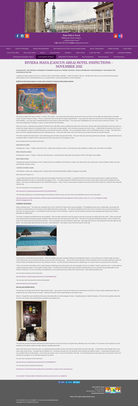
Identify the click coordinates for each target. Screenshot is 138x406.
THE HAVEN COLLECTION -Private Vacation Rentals (69, 48)
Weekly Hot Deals (113, 48)
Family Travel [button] (109, 52)
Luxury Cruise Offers (13, 52)
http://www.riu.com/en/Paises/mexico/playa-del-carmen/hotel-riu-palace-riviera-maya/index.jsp (44, 369)
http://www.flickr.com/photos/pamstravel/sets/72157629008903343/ (36, 191)
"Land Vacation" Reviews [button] (45, 57)
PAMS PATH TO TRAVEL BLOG (68, 57)
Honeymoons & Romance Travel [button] (23, 57)
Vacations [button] (68, 52)
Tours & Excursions (88, 57)
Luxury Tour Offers (94, 52)
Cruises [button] (42, 52)
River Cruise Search (30, 52)
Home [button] (8, 48)
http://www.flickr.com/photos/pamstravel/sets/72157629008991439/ (36, 276)
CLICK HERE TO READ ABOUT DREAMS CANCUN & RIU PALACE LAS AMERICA (41, 376)
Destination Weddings (124, 52)
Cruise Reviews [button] (54, 52)
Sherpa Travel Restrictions (41, 48)
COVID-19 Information (22, 48)
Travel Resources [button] (118, 57)
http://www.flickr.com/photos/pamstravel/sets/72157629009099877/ (36, 362)
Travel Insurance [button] (103, 57)
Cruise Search (127, 48)
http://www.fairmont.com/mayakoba (26, 283)
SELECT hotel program (97, 48)
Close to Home (80, 52)
